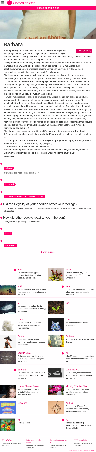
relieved (8, 168)
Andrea (69, 403)
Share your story (84, 51)
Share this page (48, 252)
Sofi (67, 303)
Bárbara (22, 369)
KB (19, 419)
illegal (8, 233)
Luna (20, 319)
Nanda (69, 286)
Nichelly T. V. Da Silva (76, 386)
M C (20, 286)
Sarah (21, 336)
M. (19, 303)
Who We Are (7, 440)
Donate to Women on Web (58, 441)
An (67, 353)
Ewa (20, 269)
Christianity (10, 245)
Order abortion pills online (33, 441)
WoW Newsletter (80, 440)
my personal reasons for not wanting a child (24, 196)
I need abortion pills (48, 7)
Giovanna (22, 403)
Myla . (69, 319)
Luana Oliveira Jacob (28, 386)
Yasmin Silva (24, 353)
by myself (9, 184)
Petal (68, 269)
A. (67, 419)
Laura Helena (72, 369)
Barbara (70, 336)
